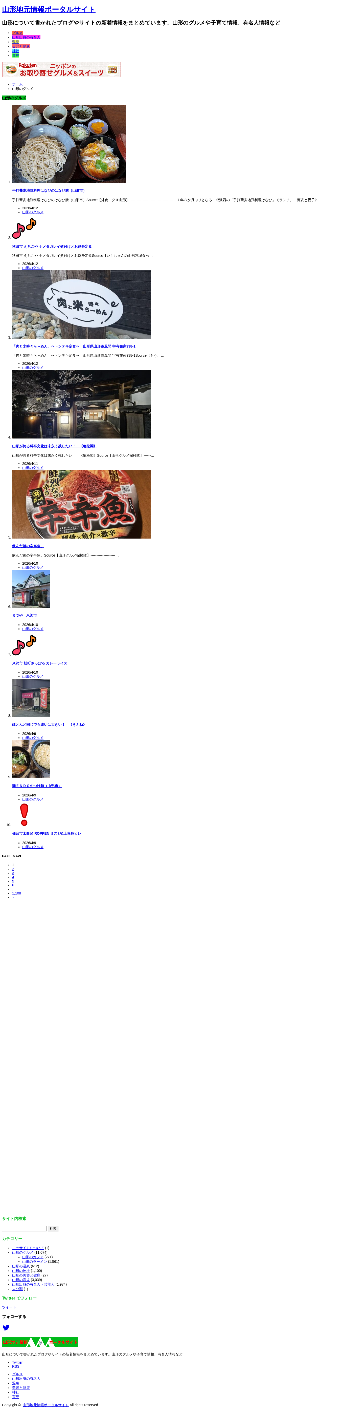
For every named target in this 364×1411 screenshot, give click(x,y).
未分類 (17, 1289)
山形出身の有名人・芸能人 (33, 1284)
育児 (15, 55)
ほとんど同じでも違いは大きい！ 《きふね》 (49, 724)
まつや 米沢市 (24, 615)
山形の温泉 (21, 1266)
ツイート (9, 1307)
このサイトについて (28, 1248)
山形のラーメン (34, 1262)
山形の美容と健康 (26, 1275)
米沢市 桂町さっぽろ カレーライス (39, 663)
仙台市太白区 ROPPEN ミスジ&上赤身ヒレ (46, 833)
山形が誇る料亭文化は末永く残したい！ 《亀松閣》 (54, 446)
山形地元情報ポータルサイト (49, 9)
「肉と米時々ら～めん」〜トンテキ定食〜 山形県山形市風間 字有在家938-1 (73, 346)
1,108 (16, 893)
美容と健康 (21, 46)
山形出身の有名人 (26, 37)
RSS (15, 1366)
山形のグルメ (32, 212)
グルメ (17, 33)
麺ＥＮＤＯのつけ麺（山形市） (37, 786)
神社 (15, 51)
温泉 (15, 42)
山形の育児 (21, 1280)
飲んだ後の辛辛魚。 (28, 546)
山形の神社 (21, 1271)
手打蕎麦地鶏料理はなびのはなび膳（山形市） (49, 190)
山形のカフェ (32, 1257)
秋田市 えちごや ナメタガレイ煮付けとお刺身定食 (52, 246)
